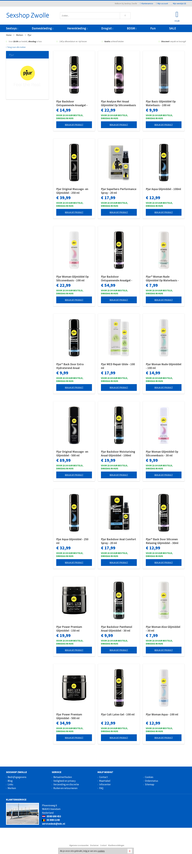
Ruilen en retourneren (65, 788)
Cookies (149, 777)
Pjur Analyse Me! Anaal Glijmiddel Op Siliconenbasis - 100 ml (118, 103)
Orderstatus (151, 780)
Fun (153, 28)
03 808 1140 (51, 820)
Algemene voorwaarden (79, 845)
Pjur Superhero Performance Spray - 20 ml (118, 191)
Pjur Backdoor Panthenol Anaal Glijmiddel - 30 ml (116, 628)
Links (10, 784)
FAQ (101, 788)
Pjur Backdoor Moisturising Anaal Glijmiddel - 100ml (118, 453)
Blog (10, 780)
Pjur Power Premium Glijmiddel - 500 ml (69, 716)
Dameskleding (42, 28)
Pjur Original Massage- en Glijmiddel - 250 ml (72, 191)
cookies (101, 851)
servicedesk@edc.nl (53, 823)
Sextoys (12, 28)
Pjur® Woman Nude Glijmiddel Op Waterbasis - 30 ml (162, 278)
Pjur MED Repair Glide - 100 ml (118, 366)
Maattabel (104, 780)
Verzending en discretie (66, 784)
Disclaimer (94, 845)
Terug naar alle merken (16, 47)
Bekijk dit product (74, 124)
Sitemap (149, 784)
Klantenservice (146, 3)
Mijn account (162, 3)
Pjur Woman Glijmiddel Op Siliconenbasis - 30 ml (162, 453)
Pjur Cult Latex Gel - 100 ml (118, 714)
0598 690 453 (51, 816)
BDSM (131, 28)
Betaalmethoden (62, 777)
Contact (103, 777)
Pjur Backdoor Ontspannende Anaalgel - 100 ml (71, 103)
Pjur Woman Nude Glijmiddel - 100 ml (163, 366)
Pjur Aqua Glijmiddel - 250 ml (72, 541)
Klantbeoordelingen (116, 845)
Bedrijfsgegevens (17, 777)
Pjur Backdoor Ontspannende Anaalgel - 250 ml (116, 278)
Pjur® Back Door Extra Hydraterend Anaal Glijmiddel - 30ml (70, 366)
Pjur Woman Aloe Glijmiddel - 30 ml (163, 628)
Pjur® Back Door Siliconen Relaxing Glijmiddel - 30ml (162, 541)
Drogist (107, 28)
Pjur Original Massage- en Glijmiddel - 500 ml (72, 453)
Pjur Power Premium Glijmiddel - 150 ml (69, 628)
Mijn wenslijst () (178, 3)
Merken (12, 788)
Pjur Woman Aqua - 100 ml (162, 714)
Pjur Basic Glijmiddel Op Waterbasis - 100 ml (161, 103)
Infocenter (105, 784)
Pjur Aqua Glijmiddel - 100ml (163, 189)
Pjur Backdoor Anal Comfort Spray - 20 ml (118, 541)
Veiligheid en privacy (64, 780)
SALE (172, 28)
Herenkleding (77, 28)
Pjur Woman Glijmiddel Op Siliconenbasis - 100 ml (72, 278)
